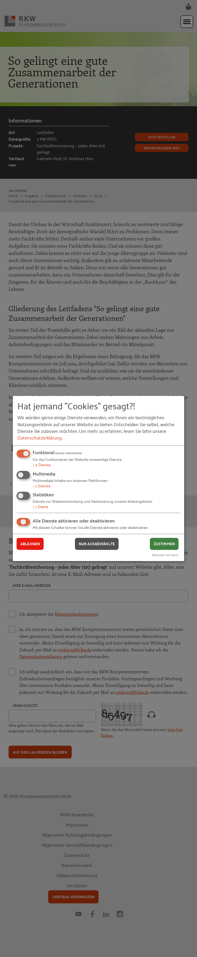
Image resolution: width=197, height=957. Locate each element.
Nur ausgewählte (97, 543)
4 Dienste (42, 464)
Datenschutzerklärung (39, 437)
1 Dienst (40, 506)
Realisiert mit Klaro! (165, 555)
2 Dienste (41, 485)
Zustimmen (164, 543)
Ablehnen (30, 543)
